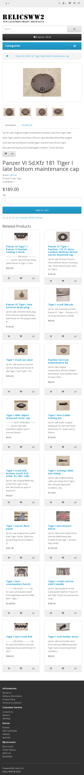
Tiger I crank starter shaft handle (61, 583)
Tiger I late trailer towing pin (59, 416)
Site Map (6, 718)
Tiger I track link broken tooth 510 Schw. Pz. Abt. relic (17, 473)
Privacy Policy (8, 699)
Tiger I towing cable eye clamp (60, 472)
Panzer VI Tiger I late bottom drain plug (19, 306)
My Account (7, 746)
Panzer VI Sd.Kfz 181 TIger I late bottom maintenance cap (42, 56)
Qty (4, 195)
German (13, 175)
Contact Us (7, 711)
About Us (6, 692)
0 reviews (22, 217)
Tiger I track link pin (60, 304)
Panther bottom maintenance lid (58, 361)
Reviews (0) (27, 125)
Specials (6, 737)
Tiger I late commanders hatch (18, 583)
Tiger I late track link (19, 636)
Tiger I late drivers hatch (60, 527)
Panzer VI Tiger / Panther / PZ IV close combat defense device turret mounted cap (63, 250)
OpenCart (19, 768)
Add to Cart (42, 210)
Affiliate (6, 734)
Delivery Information (12, 696)
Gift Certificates (9, 730)
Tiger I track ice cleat (19, 359)
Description (10, 125)
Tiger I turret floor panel (18, 527)
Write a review (35, 217)
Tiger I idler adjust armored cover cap (18, 416)
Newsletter (7, 756)
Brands (5, 727)
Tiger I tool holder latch (63, 636)
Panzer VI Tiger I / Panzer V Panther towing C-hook (17, 249)
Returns (6, 715)
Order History (9, 749)
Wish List (6, 753)
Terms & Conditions (11, 702)
